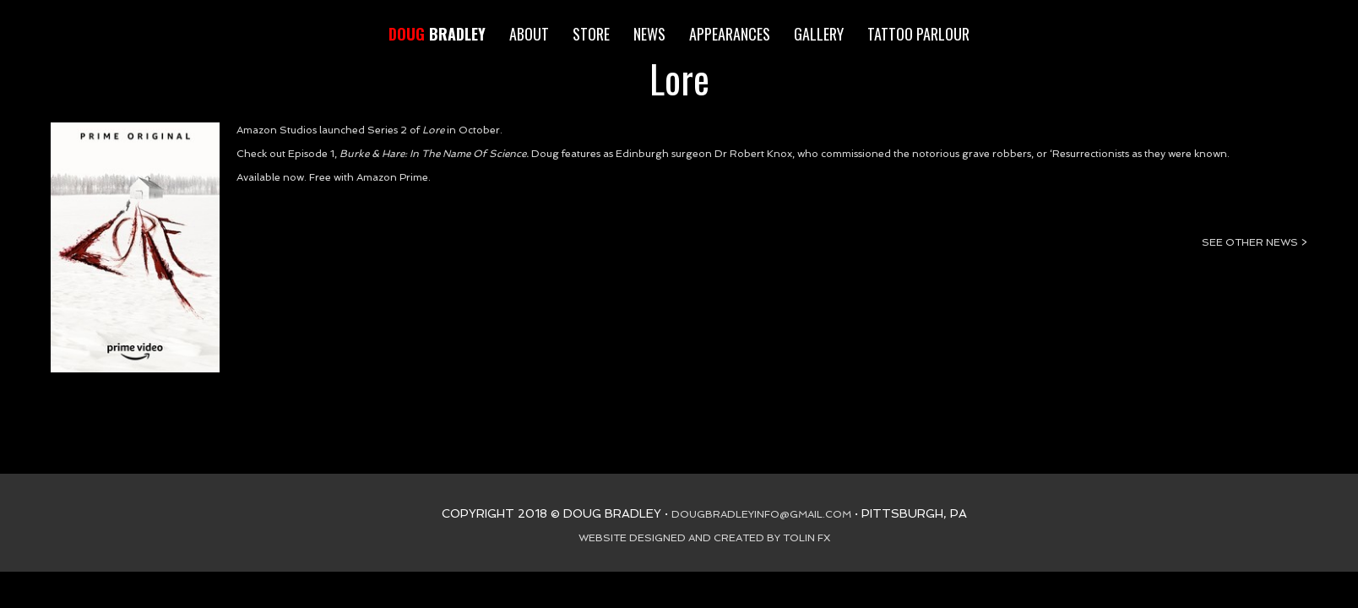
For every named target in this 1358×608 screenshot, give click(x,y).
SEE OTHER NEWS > (1254, 242)
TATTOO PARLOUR (918, 34)
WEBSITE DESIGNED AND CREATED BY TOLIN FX (704, 538)
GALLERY (819, 34)
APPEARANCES (729, 34)
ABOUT (529, 34)
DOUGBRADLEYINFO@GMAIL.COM (761, 514)
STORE (591, 34)
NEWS (649, 34)
